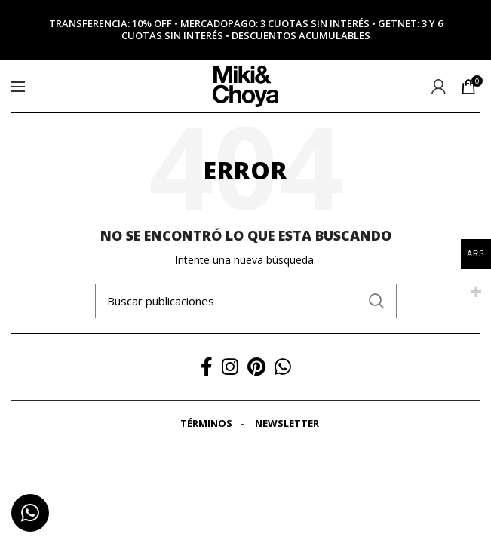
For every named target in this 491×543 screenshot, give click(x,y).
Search (376, 301)
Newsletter (287, 423)
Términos (206, 423)
